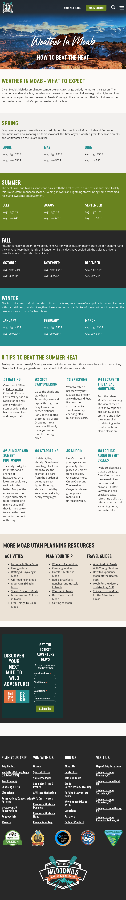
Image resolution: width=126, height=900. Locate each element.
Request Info (9, 816)
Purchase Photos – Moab (44, 814)
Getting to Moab (62, 603)
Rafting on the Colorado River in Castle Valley (13, 393)
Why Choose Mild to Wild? (76, 803)
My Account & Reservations (9, 809)
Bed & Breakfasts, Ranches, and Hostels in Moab (65, 583)
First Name (40, 682)
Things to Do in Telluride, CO (105, 791)
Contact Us (71, 772)
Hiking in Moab (20, 568)
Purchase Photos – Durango (44, 805)
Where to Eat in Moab (65, 564)
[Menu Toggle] (121, 7)
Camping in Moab (62, 568)
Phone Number (42, 699)
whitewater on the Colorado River (27, 138)
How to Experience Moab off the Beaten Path (105, 575)
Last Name (40, 690)
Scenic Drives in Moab (24, 591)
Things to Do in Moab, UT (108, 782)
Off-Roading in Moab (23, 579)
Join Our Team (73, 778)
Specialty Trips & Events (43, 785)
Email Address (42, 673)
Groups (37, 766)
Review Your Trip (43, 822)
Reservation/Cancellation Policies (16, 800)
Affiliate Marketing (44, 792)
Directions (8, 792)
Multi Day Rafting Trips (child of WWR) (15, 773)
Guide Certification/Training (78, 785)
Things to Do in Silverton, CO (105, 800)
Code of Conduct (74, 822)
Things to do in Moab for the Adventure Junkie (105, 595)
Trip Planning (9, 781)
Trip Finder (8, 766)
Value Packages (42, 778)
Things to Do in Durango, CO (105, 773)
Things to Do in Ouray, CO (109, 809)
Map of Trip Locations (108, 766)
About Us (70, 766)
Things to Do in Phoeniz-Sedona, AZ (107, 818)
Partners (70, 816)
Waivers (6, 822)
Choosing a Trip (11, 787)
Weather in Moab (62, 591)
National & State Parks (24, 564)
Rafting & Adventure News (77, 794)
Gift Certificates (43, 798)
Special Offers (41, 772)
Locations (70, 810)
